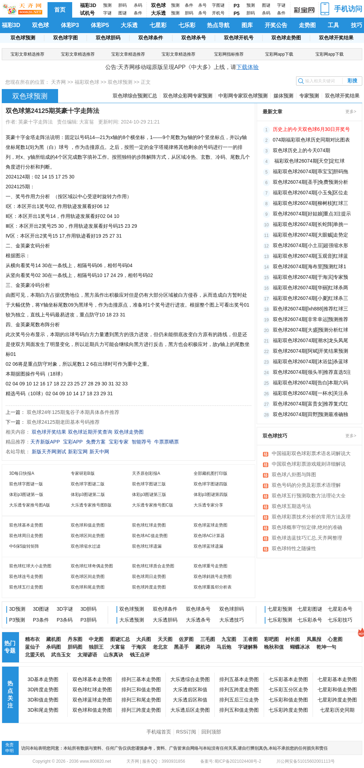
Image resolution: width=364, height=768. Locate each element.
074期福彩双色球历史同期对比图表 (311, 140)
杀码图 (53, 647)
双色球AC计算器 (209, 535)
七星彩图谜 (309, 609)
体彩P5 (100, 25)
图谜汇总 (120, 639)
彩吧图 (271, 639)
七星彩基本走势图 (337, 679)
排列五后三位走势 (239, 700)
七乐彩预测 (280, 620)
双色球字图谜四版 (210, 483)
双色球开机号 (238, 37)
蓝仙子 (32, 647)
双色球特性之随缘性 (294, 548)
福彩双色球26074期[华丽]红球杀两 (311, 287)
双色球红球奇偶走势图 (92, 566)
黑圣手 (181, 647)
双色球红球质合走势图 (153, 566)
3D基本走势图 (42, 679)
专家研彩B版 (83, 473)
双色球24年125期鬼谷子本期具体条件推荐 (73, 412)
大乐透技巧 (231, 620)
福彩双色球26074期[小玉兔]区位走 (311, 192)
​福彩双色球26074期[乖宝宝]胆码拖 (311, 171)
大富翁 (117, 647)
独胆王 (96, 647)
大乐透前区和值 (190, 689)
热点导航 (218, 25)
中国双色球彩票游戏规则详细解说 (309, 464)
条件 (138, 13)
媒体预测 (283, 96)
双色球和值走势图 (88, 525)
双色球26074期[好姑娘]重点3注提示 (312, 213)
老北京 (160, 647)
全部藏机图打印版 (210, 473)
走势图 (307, 25)
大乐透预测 (131, 620)
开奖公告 (276, 25)
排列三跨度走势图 (141, 710)
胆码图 (75, 647)
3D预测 (17, 609)
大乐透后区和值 (190, 700)
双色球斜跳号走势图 (213, 576)
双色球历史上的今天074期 (301, 150)
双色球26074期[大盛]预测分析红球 (311, 330)
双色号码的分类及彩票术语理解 (306, 485)
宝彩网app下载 (279, 54)
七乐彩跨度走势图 (288, 710)
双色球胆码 (108, 37)
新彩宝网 (78, 451)
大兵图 (143, 639)
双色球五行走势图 (26, 587)
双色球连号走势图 (26, 576)
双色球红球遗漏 (147, 546)
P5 (237, 13)
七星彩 (158, 25)
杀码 (138, 5)
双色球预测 (23, 37)
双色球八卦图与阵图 (294, 474)
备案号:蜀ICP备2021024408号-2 (230, 761)
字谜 (107, 13)
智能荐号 (141, 442)
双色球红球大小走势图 (30, 566)
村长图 (292, 639)
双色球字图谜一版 (26, 483)
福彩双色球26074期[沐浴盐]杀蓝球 (311, 361)
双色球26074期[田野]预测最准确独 (311, 414)
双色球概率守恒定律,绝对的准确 (307, 527)
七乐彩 (186, 25)
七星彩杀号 (340, 609)
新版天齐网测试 (49, 451)
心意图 (335, 639)
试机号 (87, 13)
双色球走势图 (286, 37)
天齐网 (58, 82)
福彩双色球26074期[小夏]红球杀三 (311, 298)
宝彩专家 (118, 442)
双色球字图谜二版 (88, 483)
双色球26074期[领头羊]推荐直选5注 (312, 372)
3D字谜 (65, 609)
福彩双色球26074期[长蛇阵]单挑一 (311, 224)
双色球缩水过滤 (85, 546)
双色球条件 (150, 37)
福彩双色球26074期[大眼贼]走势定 (311, 235)
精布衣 (32, 639)
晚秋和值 (274, 647)
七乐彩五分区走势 (288, 689)
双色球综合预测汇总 (135, 96)
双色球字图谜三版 (149, 483)
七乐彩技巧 (340, 620)
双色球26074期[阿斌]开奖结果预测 (311, 351)
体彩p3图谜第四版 (211, 494)
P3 (237, 5)
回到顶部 (211, 732)
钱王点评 (140, 654)
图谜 (122, 13)
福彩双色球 (87, 82)
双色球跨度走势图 (149, 587)
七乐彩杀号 (309, 620)
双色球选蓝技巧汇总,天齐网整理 (307, 538)
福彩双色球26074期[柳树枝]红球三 (311, 203)
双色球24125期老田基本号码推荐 (63, 422)
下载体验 (247, 67)
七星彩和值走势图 (337, 689)
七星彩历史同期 (337, 710)
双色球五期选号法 (291, 506)
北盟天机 (35, 654)
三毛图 (207, 639)
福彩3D (88, 5)
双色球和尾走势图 (88, 587)
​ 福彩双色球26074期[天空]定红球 (309, 161)
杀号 (202, 5)
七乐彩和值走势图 (288, 700)
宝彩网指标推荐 (229, 54)
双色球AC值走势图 (150, 535)
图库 (247, 25)
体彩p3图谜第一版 (26, 494)
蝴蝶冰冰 (300, 647)
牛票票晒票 (166, 442)
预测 (107, 5)
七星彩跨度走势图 (337, 700)
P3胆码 (88, 620)
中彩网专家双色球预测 (243, 96)
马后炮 (223, 647)
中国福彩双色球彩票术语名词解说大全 (311, 454)
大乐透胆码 (165, 620)
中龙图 (96, 639)
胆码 (122, 5)
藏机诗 (202, 647)
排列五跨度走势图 (239, 689)
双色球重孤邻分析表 (213, 587)
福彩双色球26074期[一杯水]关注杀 (311, 393)
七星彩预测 (280, 609)
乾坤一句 (326, 647)
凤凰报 (314, 639)
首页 (59, 10)
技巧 (356, 25)
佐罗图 (186, 639)
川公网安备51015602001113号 (305, 761)
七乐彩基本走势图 (288, 679)
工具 (333, 25)
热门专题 (9, 647)
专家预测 (309, 96)
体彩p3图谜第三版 (149, 494)
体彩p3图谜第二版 (88, 494)
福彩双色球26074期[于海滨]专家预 (311, 277)
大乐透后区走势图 (190, 710)
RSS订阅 (186, 732)
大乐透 (158, 13)
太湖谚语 (87, 654)
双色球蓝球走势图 (210, 525)
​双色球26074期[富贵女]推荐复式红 (311, 404)
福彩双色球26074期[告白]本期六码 (311, 382)
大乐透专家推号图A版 (29, 505)
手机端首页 (158, 732)
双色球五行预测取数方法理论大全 (309, 495)
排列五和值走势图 (239, 710)
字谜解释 (248, 647)
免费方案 (96, 442)
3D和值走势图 (42, 700)
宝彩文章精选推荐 (27, 54)
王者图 (250, 639)
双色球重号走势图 (210, 566)
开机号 (218, 13)
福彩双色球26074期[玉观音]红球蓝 (311, 256)
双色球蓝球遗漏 (208, 546)
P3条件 (41, 620)
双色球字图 (65, 37)
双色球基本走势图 (26, 525)
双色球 (158, 5)
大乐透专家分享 (208, 505)
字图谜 (218, 5)
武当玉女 (61, 654)
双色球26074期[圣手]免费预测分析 (311, 182)
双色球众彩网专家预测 (187, 96)
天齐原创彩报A (146, 473)
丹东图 (75, 639)
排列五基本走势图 (239, 679)
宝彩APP (73, 442)
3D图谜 (41, 609)
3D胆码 (89, 609)
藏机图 (53, 639)
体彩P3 (70, 25)
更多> (350, 111)
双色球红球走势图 (149, 525)
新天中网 (99, 451)
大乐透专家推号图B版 (91, 505)
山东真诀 (113, 654)
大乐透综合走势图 (190, 679)
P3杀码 (65, 620)
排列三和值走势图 (141, 689)
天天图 (165, 639)
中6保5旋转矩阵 (24, 546)
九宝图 (228, 639)
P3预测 (17, 620)
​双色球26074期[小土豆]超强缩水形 (311, 245)
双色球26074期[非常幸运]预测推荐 (311, 319)
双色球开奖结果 (336, 37)
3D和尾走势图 (42, 710)
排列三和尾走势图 (141, 700)
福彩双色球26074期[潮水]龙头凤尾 (311, 340)
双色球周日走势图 (26, 535)
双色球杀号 (193, 37)
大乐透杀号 (198, 620)
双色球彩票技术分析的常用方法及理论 (311, 517)
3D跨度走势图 (42, 689)
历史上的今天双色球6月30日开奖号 (311, 129)
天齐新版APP (45, 442)
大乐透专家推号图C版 (152, 505)
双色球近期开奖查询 (90, 432)
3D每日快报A (21, 473)
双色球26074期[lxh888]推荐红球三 (310, 308)
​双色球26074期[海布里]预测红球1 (309, 266)
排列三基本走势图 (141, 679)
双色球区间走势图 (88, 535)
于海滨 (138, 647)
